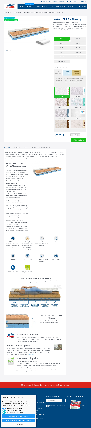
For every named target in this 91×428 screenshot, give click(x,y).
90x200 (61, 38)
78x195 (61, 48)
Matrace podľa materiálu (25, 12)
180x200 (78, 57)
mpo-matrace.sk (8, 12)
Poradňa (61, 1)
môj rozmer (61, 61)
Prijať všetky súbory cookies (18, 416)
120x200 (61, 52)
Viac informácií (18, 424)
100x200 (78, 48)
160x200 (61, 57)
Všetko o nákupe (72, 1)
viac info (31, 354)
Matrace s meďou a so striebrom (42, 12)
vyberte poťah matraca (61, 67)
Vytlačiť (9, 51)
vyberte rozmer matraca (61, 35)
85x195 (78, 43)
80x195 (61, 43)
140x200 (78, 52)
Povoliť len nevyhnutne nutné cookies (18, 420)
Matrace (16, 12)
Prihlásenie (83, 1)
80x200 (78, 38)
